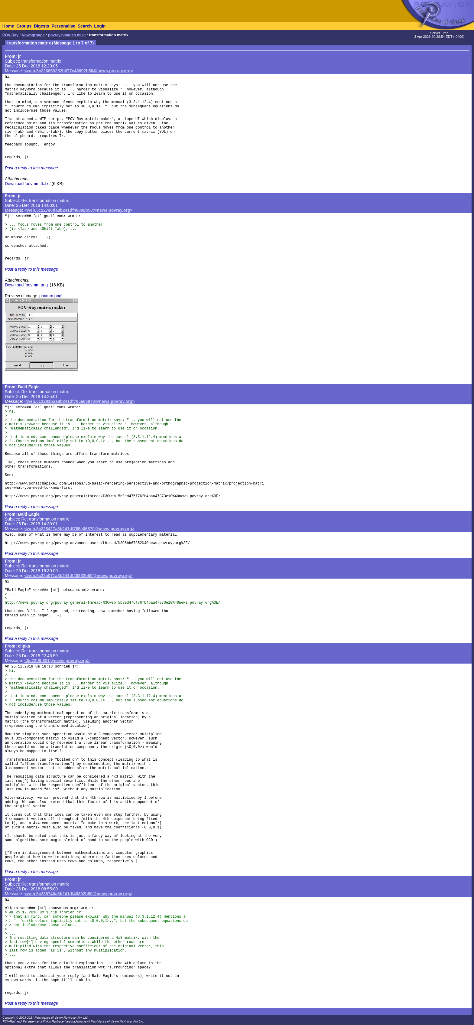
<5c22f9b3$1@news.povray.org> (57, 660)
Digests (41, 26)
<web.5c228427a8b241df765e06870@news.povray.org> (79, 528)
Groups (23, 26)
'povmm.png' (50, 295)
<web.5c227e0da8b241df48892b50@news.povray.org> (78, 210)
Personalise (63, 26)
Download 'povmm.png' (27, 284)
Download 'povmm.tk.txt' (27, 183)
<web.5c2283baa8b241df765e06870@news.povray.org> (79, 401)
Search (85, 26)
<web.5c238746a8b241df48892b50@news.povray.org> (78, 893)
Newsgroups (33, 35)
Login (100, 26)
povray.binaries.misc (67, 35)
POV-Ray (10, 35)
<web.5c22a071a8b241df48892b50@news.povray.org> (78, 575)
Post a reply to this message (31, 167)
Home (8, 26)
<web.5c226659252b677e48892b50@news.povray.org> (78, 70)
